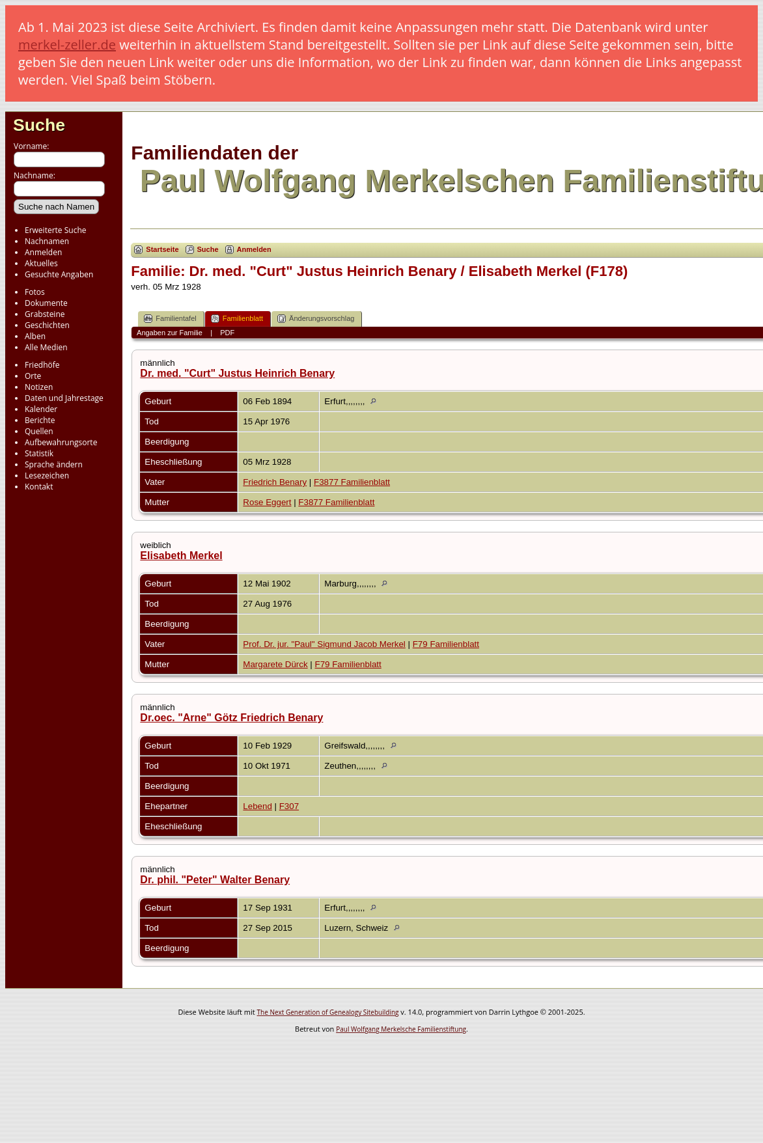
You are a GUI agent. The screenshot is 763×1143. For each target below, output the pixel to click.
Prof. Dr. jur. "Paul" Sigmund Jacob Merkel (324, 644)
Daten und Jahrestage (64, 398)
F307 (289, 806)
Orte (33, 375)
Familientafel (170, 319)
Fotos (35, 291)
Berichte (40, 420)
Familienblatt (237, 319)
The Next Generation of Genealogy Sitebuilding (328, 1012)
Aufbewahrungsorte (61, 442)
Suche (39, 125)
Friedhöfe (42, 364)
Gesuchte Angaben (59, 274)
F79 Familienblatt (446, 644)
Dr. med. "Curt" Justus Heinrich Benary (237, 373)
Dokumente (46, 303)
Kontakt (39, 486)
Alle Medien (46, 347)
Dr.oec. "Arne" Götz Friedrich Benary (231, 717)
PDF (227, 333)
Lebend (257, 806)
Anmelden (43, 252)
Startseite (162, 249)
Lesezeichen (47, 475)
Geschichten (47, 325)
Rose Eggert (267, 502)
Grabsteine (45, 314)
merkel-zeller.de (67, 44)
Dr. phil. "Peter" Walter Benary (215, 879)
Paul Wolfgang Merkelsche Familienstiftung (401, 1029)
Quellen (39, 431)
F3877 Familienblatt (352, 482)
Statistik (39, 453)
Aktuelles (41, 263)
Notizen (39, 386)
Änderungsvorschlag (315, 319)
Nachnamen (47, 241)
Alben (35, 336)
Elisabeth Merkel (181, 555)
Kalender (41, 409)
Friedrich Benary (275, 482)
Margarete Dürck (275, 664)
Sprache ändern (54, 464)
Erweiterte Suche (55, 230)
